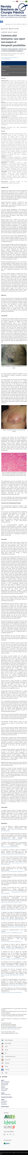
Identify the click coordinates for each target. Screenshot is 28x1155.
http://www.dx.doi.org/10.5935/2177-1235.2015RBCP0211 (9, 58)
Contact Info (4, 1090)
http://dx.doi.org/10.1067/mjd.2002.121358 (11, 839)
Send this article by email (8, 1056)
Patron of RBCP (4, 1089)
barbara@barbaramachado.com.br (12, 1029)
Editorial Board (4, 1084)
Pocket (4, 1066)
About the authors (5, 66)
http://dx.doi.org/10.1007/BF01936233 (10, 846)
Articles (2, 1099)
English (15, 1)
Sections (3, 1086)
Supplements (4, 1104)
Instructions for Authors (6, 1097)
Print (4, 1053)
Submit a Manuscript (6, 1094)
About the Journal (5, 1081)
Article (3, 62)
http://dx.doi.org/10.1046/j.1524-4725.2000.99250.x (13, 854)
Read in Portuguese (7, 1040)
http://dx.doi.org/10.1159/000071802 (17, 927)
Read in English (6, 1043)
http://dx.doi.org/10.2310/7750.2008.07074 (11, 941)
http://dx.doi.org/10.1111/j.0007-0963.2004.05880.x (13, 959)
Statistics (4, 70)
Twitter (4, 1072)
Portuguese (23, 1)
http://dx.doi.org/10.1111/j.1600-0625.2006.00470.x (13, 919)
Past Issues (3, 1102)
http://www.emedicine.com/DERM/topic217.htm (12, 932)
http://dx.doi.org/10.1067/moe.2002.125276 (11, 902)
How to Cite (5, 1059)
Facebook (5, 1069)
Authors (3, 1093)
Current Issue (4, 1101)
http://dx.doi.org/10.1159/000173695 (17, 985)
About (2, 1080)
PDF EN (4, 1050)
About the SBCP (4, 1083)
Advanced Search (5, 1106)
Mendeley (5, 1063)
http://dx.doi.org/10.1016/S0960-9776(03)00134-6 (13, 871)
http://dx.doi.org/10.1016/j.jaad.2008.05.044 (11, 992)
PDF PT (4, 1046)
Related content (5, 74)
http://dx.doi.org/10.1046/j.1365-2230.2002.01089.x (13, 909)
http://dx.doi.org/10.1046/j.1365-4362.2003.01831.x (13, 966)
